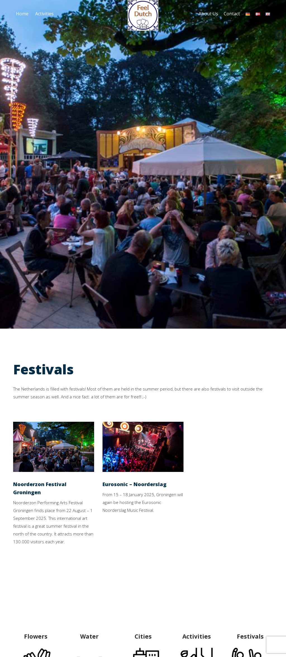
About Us (208, 14)
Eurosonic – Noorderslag (134, 484)
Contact (232, 14)
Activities (44, 14)
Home (22, 14)
